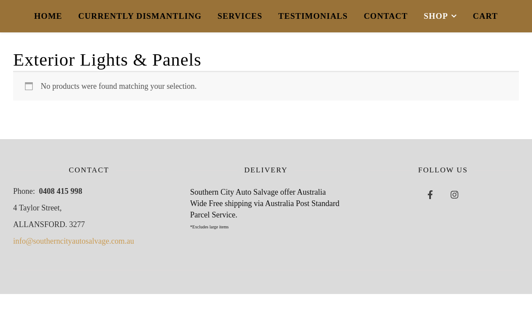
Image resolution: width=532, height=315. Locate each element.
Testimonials (313, 16)
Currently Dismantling (140, 16)
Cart (485, 16)
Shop (436, 16)
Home (48, 16)
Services (239, 16)
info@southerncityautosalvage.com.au (73, 241)
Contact (386, 16)
